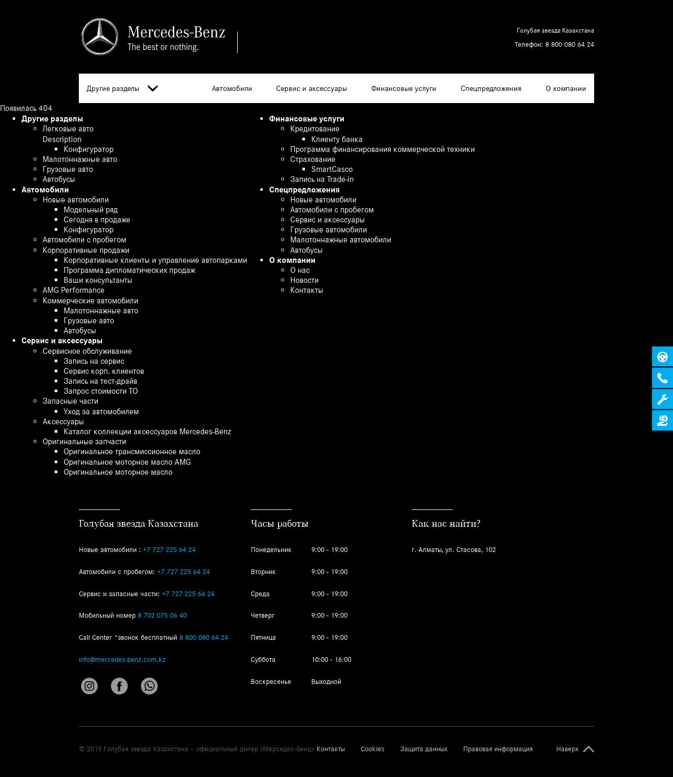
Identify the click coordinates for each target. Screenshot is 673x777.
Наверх (567, 749)
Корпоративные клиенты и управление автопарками (155, 260)
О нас (300, 270)
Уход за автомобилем (101, 411)
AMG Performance (74, 290)
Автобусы (59, 179)
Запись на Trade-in (322, 179)
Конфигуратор (89, 149)
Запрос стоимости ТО (101, 391)
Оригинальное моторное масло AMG (127, 462)
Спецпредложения (491, 88)
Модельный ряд (91, 209)
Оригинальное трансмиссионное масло (132, 451)
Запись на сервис (94, 361)
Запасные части (70, 401)
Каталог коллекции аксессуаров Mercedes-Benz (147, 431)
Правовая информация (498, 749)
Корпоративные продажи (86, 250)
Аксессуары (63, 421)
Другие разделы (122, 89)
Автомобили (232, 88)
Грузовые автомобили (328, 229)
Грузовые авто (68, 169)
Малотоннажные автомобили (340, 239)
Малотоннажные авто (80, 159)
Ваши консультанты (98, 280)
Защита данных (423, 749)
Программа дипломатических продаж (129, 270)
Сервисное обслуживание (87, 351)
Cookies (372, 749)
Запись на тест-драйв (100, 381)
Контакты (306, 290)
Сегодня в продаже (97, 219)
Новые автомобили (76, 200)
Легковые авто (68, 129)
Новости (304, 280)
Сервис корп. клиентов (104, 371)
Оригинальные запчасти (84, 441)
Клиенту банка (337, 139)
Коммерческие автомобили (90, 300)
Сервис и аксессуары (311, 88)
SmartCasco (332, 169)
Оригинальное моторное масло (118, 472)
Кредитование (315, 129)
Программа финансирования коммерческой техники (382, 149)
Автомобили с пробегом (84, 239)
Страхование (312, 159)
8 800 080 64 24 (569, 44)
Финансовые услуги (403, 88)
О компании (566, 88)
